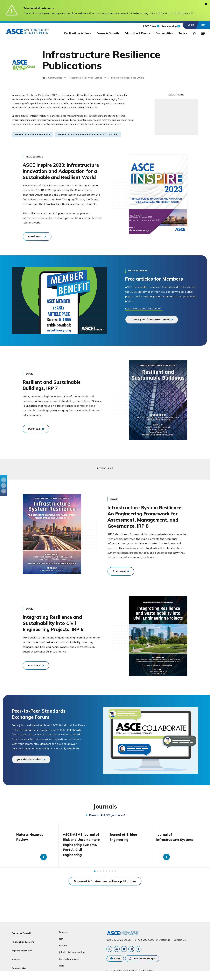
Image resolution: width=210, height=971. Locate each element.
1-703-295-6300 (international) (152, 938)
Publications (179, 77)
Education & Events (137, 33)
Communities (164, 33)
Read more (35, 236)
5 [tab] (106, 875)
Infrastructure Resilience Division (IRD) (143, 77)
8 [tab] (115, 875)
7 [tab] (112, 875)
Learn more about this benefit (143, 308)
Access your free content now (150, 319)
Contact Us (180, 938)
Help (61, 964)
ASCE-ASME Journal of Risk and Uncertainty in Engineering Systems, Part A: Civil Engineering (81, 846)
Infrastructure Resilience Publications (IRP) (88, 134)
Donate (63, 931)
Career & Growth (108, 33)
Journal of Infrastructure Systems (168, 839)
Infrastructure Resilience (32, 134)
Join (61, 937)
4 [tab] (103, 875)
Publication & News (23, 938)
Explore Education (22, 945)
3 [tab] (100, 875)
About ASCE (19, 966)
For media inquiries (69, 958)
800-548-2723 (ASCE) (118, 938)
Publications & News (77, 33)
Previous (5, 847)
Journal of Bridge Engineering (124, 837)
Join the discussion (29, 759)
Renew (63, 944)
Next (204, 847)
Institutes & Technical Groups (99, 77)
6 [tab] (109, 875)
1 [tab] (95, 875)
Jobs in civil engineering (72, 951)
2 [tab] (97, 875)
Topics (182, 33)
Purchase (34, 428)
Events (16, 952)
